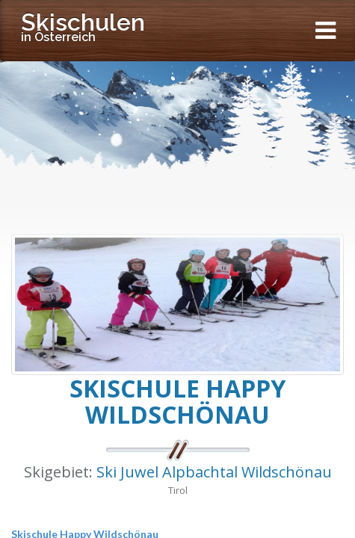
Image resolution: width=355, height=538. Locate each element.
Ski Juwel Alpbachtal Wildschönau (214, 472)
